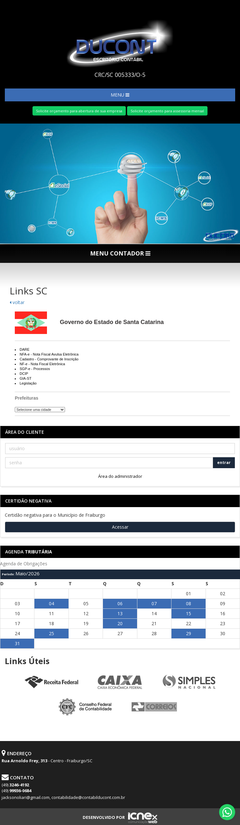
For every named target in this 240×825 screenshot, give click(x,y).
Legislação (28, 383)
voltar (17, 302)
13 (120, 613)
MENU (120, 95)
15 (188, 613)
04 (51, 603)
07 (154, 603)
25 (51, 633)
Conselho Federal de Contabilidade (85, 707)
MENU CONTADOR (120, 253)
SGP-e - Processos (35, 369)
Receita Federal (51, 682)
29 (188, 633)
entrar (224, 462)
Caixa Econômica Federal (120, 682)
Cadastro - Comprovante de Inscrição (49, 359)
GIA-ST (26, 378)
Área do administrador (120, 476)
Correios (154, 707)
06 (120, 603)
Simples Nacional (189, 682)
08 (188, 603)
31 (17, 643)
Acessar (120, 527)
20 (120, 623)
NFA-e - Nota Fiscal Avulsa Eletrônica (49, 354)
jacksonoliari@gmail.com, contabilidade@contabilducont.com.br (63, 797)
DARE (25, 349)
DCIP (24, 373)
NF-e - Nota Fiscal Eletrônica (42, 364)
